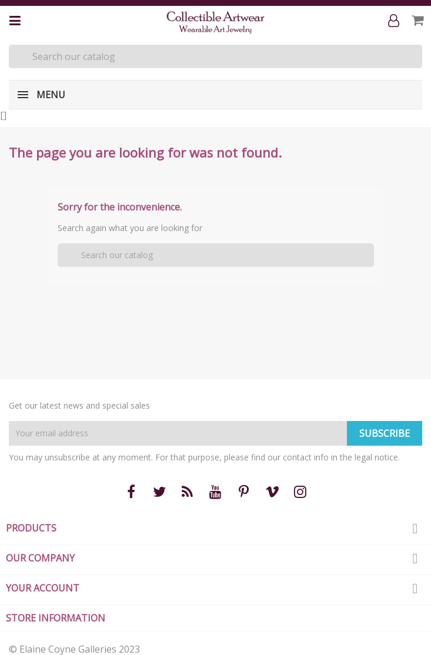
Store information (55, 617)
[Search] (215, 56)
